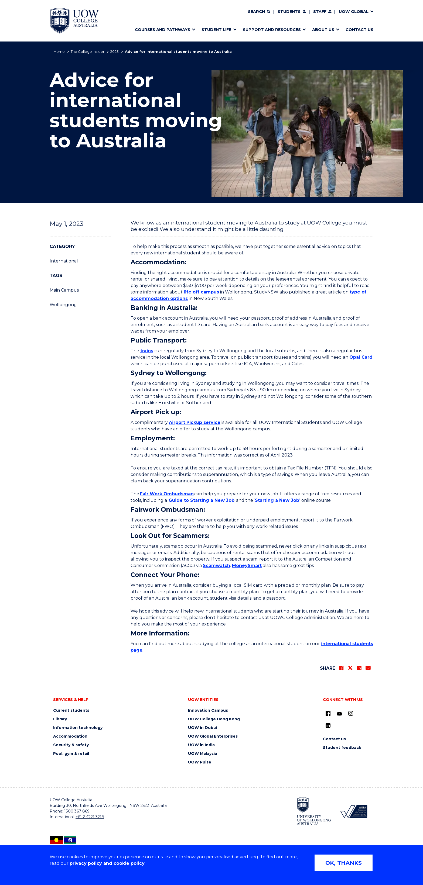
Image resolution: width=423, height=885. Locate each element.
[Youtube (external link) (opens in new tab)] (339, 714)
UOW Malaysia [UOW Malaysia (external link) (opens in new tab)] (202, 753)
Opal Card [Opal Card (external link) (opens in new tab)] (361, 357)
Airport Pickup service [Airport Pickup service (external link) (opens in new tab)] (194, 422)
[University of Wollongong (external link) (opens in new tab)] (314, 811)
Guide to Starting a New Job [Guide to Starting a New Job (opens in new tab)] (201, 500)
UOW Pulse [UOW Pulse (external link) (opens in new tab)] (199, 762)
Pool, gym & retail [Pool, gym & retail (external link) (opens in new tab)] (71, 753)
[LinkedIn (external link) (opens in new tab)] (328, 725)
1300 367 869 (77, 811)
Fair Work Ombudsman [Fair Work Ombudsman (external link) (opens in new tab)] (167, 493)
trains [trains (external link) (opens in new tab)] (146, 350)
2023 (114, 51)
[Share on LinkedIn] (359, 668)
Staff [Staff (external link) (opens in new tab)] (319, 11)
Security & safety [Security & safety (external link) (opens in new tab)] (71, 745)
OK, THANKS (343, 863)
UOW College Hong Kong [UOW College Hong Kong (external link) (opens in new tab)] (214, 719)
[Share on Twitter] (350, 668)
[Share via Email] (368, 668)
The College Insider (87, 51)
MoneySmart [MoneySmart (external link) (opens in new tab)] (247, 565)
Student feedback (342, 747)
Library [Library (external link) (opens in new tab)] (60, 719)
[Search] (259, 12)
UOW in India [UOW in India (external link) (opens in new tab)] (201, 745)
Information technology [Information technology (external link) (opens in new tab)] (78, 727)
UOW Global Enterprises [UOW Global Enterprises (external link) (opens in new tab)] (213, 736)
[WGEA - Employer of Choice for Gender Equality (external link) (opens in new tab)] (353, 811)
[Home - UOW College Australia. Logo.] (74, 21)
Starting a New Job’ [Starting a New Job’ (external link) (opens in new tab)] (277, 500)
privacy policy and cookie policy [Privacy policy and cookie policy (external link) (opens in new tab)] (107, 863)
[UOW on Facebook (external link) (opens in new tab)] (328, 713)
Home (59, 51)
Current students (71, 710)
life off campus (201, 292)
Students (289, 11)
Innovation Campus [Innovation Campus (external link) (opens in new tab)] (208, 710)
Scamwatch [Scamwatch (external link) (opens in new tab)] (216, 565)
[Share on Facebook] (341, 668)
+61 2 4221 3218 (90, 816)
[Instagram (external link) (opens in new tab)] (351, 713)
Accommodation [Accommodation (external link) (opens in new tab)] (70, 736)
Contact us (334, 739)
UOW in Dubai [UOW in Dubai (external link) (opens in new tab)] (202, 727)
